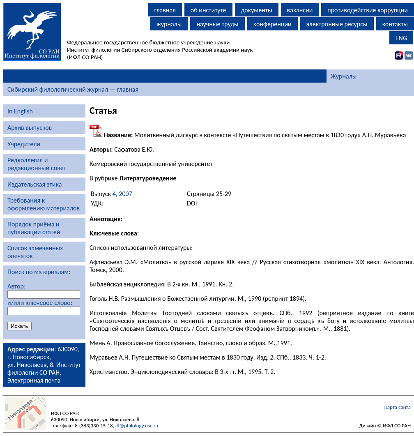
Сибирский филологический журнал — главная (72, 89)
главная (165, 10)
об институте (208, 10)
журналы (169, 24)
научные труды (217, 24)
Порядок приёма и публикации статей (33, 228)
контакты (395, 24)
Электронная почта (33, 380)
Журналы (343, 76)
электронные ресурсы (337, 24)
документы (256, 10)
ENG (401, 38)
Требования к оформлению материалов (43, 204)
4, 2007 (122, 194)
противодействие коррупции (367, 10)
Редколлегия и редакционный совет (36, 164)
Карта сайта (397, 407)
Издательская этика (34, 184)
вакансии (300, 10)
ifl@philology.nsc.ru (136, 425)
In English (20, 111)
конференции (272, 24)
